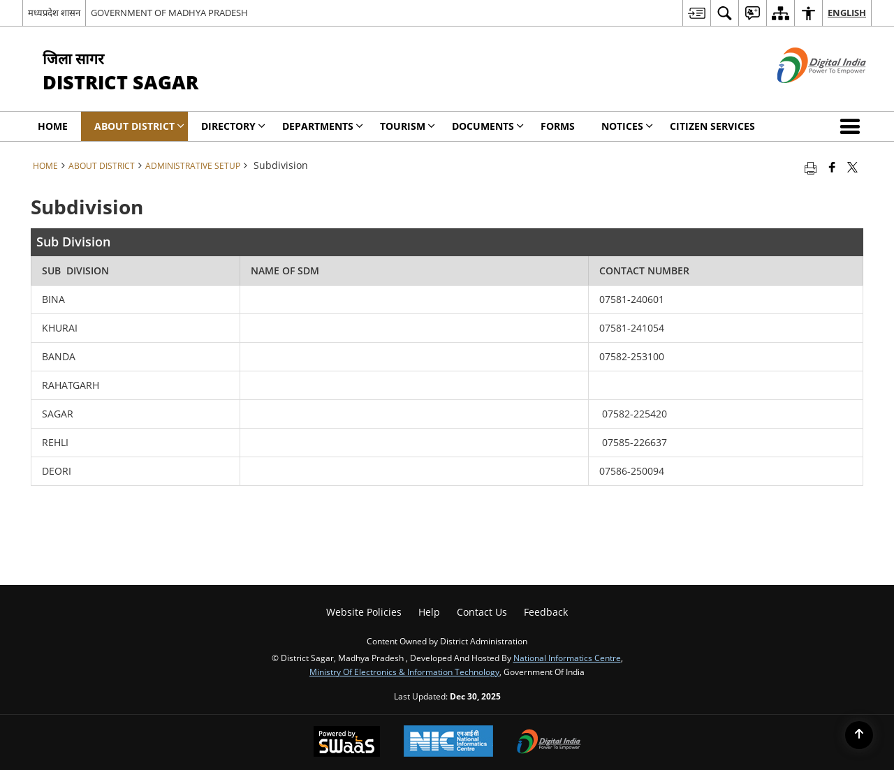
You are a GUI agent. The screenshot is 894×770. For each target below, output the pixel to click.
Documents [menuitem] (488, 126)
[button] (853, 126)
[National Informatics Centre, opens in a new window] (448, 742)
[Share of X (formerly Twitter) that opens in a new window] (852, 166)
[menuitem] (696, 13)
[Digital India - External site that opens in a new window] (804, 94)
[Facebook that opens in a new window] (832, 166)
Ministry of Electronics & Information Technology (404, 671)
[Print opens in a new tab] (810, 166)
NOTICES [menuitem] (627, 126)
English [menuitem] (847, 12)
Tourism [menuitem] (407, 126)
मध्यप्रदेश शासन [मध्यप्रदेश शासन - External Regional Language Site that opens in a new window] (54, 12)
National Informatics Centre (567, 657)
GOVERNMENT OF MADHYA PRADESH (169, 12)
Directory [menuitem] (233, 126)
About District (101, 165)
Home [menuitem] (53, 126)
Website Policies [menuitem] (364, 612)
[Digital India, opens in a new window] (549, 743)
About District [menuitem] (139, 126)
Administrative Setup (192, 165)
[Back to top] (859, 735)
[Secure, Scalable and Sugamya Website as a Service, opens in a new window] (346, 743)
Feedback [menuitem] (546, 612)
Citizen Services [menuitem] (712, 126)
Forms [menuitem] (558, 126)
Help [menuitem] (429, 612)
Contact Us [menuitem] (482, 612)
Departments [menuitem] (322, 126)
